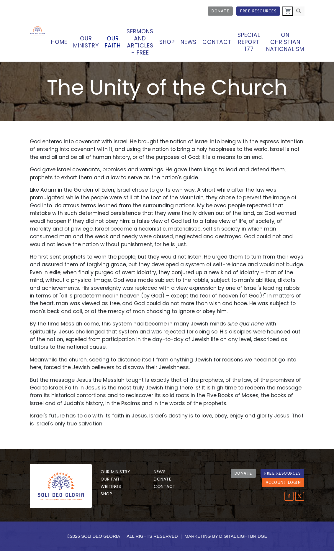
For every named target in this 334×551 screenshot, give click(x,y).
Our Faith (112, 479)
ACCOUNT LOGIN (283, 482)
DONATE (243, 473)
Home (59, 42)
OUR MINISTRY (86, 42)
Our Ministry (115, 472)
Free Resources (258, 11)
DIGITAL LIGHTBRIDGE (243, 536)
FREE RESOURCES (282, 473)
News (189, 42)
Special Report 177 (249, 42)
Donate (220, 11)
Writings (111, 486)
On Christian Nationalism (285, 42)
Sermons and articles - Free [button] (140, 42)
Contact (217, 42)
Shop (167, 42)
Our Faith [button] (113, 42)
